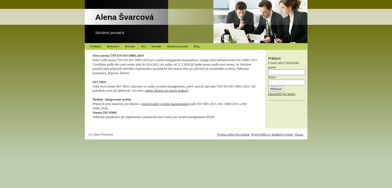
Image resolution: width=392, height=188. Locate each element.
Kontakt (156, 46)
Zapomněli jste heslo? (282, 94)
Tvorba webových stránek (233, 134)
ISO (143, 46)
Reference (113, 46)
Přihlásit (299, 134)
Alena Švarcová (124, 17)
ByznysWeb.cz (260, 134)
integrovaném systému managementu (165, 104)
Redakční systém (282, 134)
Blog (196, 46)
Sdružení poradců (177, 46)
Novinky (130, 46)
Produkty (95, 46)
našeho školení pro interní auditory (167, 90)
